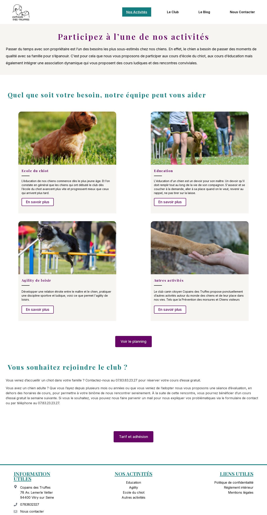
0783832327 (29, 505)
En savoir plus (37, 202)
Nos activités (136, 12)
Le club (173, 12)
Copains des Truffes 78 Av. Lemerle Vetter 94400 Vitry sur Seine (37, 493)
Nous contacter (242, 12)
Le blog (204, 12)
